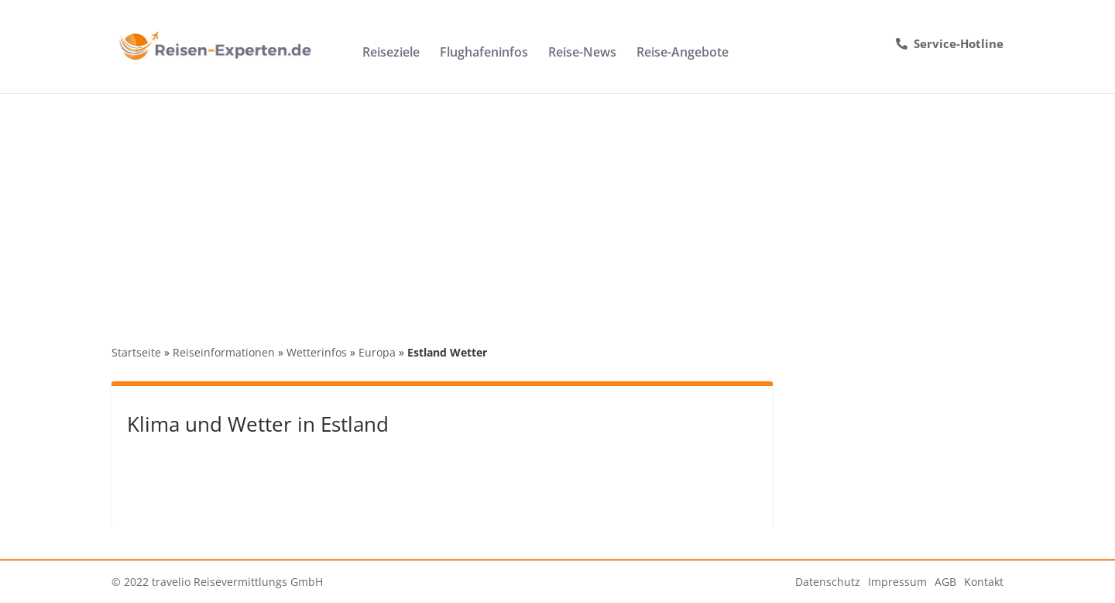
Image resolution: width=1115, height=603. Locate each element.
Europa (377, 352)
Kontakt (984, 581)
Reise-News (582, 53)
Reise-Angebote (682, 53)
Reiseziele (391, 53)
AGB (945, 581)
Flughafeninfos (484, 53)
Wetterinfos (316, 352)
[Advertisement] (557, 209)
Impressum (897, 581)
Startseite (136, 352)
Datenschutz (827, 581)
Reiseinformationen (224, 352)
